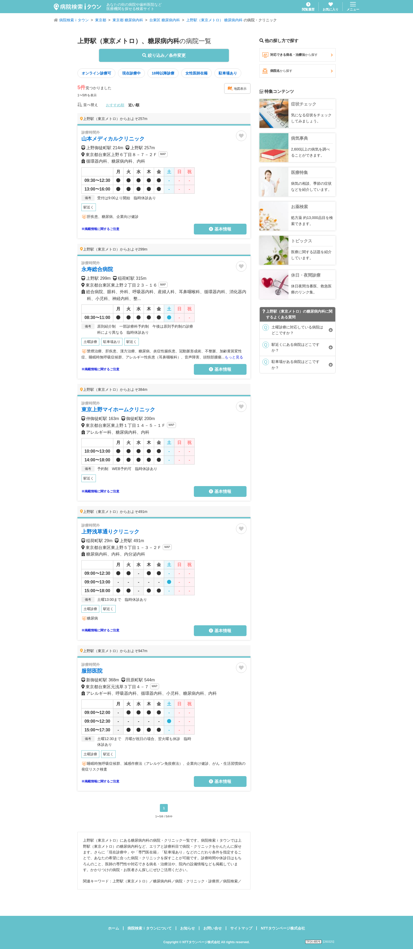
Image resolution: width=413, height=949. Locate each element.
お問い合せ (212, 928)
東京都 (100, 20)
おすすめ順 (115, 105)
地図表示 (237, 88)
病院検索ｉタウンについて (149, 928)
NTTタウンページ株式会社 (283, 928)
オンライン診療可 (96, 73)
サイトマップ (241, 928)
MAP (163, 154)
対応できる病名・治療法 (297, 55)
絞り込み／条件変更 (163, 55)
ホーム (113, 928)
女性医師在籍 (196, 73)
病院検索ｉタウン (74, 20)
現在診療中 (131, 73)
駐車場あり (228, 73)
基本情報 (220, 229)
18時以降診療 (163, 73)
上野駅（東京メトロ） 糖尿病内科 (214, 20)
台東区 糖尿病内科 (164, 20)
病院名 (297, 71)
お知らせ (187, 928)
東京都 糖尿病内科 (127, 20)
